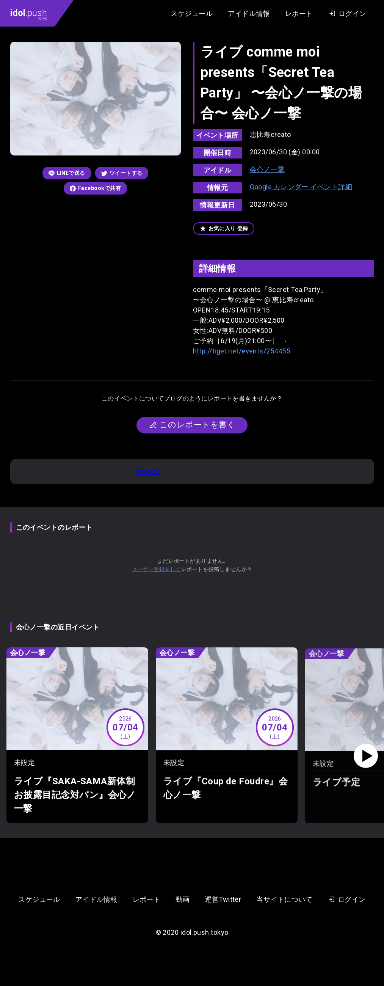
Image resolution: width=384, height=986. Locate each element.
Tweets (148, 472)
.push (28, 14)
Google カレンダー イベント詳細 (301, 187)
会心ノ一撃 (267, 169)
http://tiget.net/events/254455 (241, 351)
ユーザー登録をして (156, 569)
